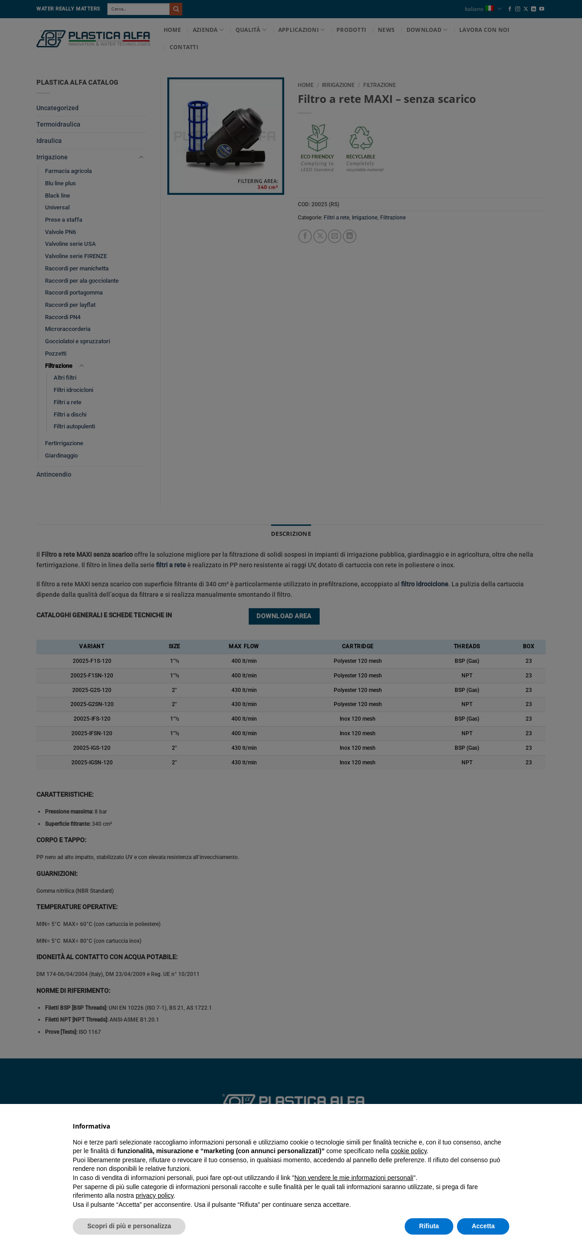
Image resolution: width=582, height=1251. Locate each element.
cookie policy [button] (408, 1150)
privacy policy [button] (155, 1195)
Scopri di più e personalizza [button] (129, 1226)
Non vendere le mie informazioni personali (353, 1177)
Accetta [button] (483, 1226)
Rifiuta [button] (429, 1226)
